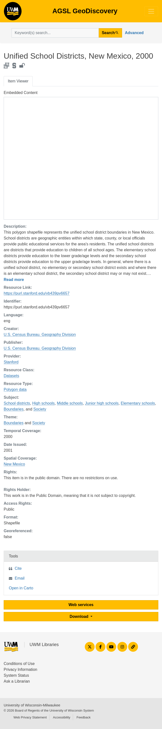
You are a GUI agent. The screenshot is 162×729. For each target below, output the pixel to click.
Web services (81, 605)
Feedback (83, 717)
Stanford (11, 362)
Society (39, 409)
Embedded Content (20, 93)
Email (20, 578)
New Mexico (14, 464)
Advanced (134, 33)
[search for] (55, 33)
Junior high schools (102, 403)
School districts (17, 403)
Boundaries (14, 409)
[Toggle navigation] (151, 11)
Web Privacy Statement (30, 717)
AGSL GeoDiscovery (13, 12)
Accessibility (61, 717)
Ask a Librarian (17, 681)
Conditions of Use (19, 664)
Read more (14, 280)
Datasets (11, 376)
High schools (43, 403)
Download (79, 616)
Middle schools (70, 403)
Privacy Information (20, 669)
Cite (18, 568)
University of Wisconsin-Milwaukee (32, 705)
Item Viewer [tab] (18, 81)
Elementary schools (138, 403)
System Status (16, 675)
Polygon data (15, 389)
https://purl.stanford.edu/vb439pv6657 (37, 293)
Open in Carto (21, 588)
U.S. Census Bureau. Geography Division (40, 334)
